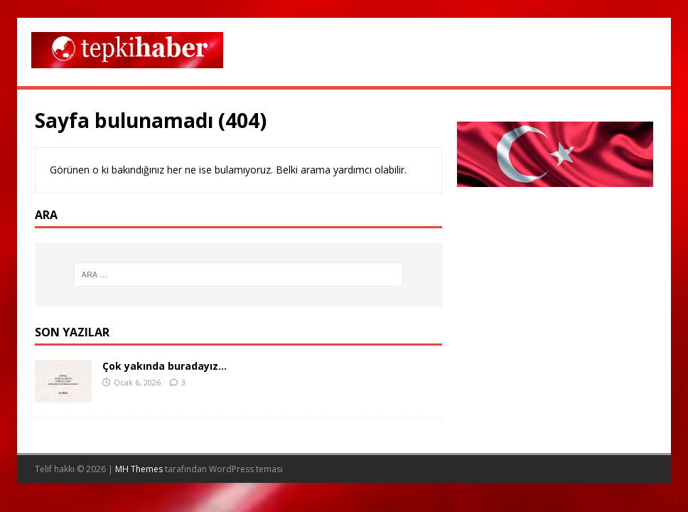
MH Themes (139, 469)
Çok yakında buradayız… (164, 366)
